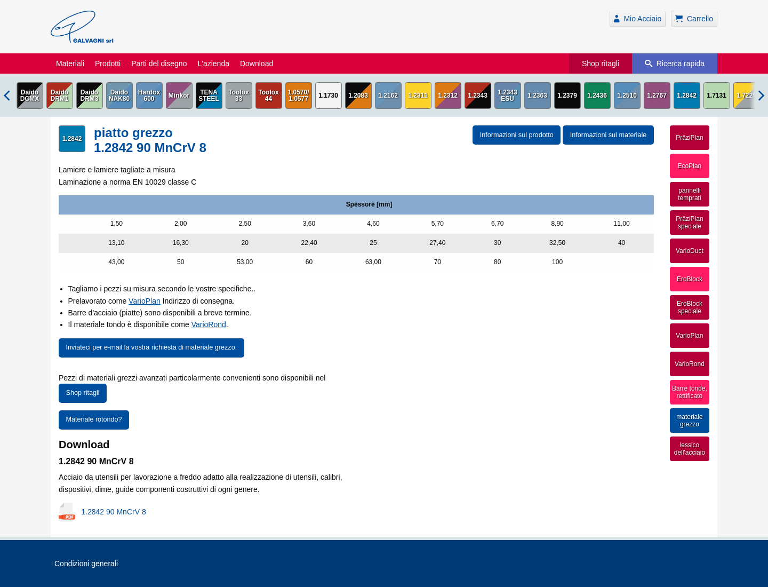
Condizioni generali (86, 563)
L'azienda (213, 63)
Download (256, 63)
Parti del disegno (159, 63)
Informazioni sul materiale (608, 135)
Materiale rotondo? (94, 419)
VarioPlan (145, 301)
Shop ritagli (600, 63)
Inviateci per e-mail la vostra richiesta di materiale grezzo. (151, 347)
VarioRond (208, 324)
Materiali (70, 63)
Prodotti (108, 63)
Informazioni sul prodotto (517, 135)
